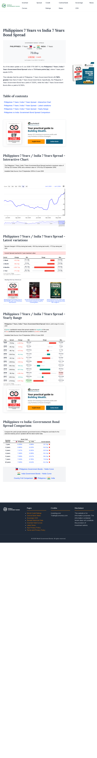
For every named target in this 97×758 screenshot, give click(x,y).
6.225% (31, 447)
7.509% (20, 456)
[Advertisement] (48, 18)
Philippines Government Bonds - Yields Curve (36, 469)
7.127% (20, 450)
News (92, 3)
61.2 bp (45, 462)
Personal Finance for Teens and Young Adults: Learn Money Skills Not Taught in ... (56, 301)
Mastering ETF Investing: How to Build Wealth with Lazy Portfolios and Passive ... (13, 301)
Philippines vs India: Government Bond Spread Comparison (27, 112)
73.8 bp (45, 459)
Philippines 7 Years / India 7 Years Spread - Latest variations (27, 106)
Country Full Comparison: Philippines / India (34, 478)
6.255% (20, 444)
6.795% (31, 459)
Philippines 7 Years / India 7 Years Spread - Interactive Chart (27, 102)
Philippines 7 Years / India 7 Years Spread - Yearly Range (26, 109)
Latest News (31, 525)
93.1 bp (45, 453)
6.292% (31, 450)
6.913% (31, 462)
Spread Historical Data (35, 520)
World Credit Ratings (34, 513)
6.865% (20, 447)
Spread (39, 3)
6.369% (31, 453)
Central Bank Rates (63, 5)
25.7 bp (45, 444)
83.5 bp (45, 450)
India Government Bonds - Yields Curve (36, 474)
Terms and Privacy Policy (36, 530)
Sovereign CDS (79, 5)
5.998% (31, 444)
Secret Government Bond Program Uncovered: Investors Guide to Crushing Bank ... (34, 301)
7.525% (20, 462)
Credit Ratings (48, 5)
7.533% (20, 459)
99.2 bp (45, 456)
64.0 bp (45, 447)
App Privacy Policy (34, 528)
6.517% (31, 456)
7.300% (20, 453)
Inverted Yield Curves (34, 523)
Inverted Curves (25, 5)
